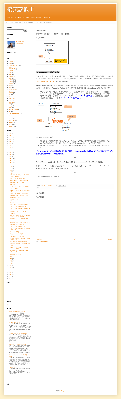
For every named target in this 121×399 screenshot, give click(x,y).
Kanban (10, 115)
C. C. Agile (11, 102)
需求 (10, 91)
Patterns (42, 187)
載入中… (9, 304)
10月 (11, 162)
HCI (9, 111)
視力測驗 (11, 76)
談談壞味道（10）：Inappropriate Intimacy (20, 222)
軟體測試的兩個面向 (15, 198)
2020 (10, 143)
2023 (10, 137)
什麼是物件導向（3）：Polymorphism (18, 333)
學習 (10, 94)
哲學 (10, 72)
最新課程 (11, 83)
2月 (11, 261)
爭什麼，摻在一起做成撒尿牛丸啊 (17, 311)
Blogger (63, 391)
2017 (10, 150)
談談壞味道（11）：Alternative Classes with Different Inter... (19, 219)
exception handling (13, 109)
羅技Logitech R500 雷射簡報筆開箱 (17, 344)
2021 (10, 141)
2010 (10, 272)
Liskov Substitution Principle (45, 81)
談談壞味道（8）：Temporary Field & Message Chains (19, 251)
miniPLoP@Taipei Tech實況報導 (17, 178)
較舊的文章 (110, 239)
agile (10, 100)
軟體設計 (11, 81)
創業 (10, 85)
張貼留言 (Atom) (43, 241)
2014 (10, 156)
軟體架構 (11, 80)
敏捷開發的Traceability (15, 254)
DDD (10, 104)
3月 (11, 259)
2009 (10, 274)
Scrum (10, 124)
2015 (10, 154)
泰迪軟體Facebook (29, 22)
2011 (10, 270)
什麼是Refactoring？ (13, 367)
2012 (10, 268)
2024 (10, 135)
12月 (11, 158)
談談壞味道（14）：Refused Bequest (19, 195)
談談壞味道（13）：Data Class (17, 200)
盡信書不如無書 (12, 89)
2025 (10, 133)
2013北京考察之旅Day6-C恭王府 (18, 206)
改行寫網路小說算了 (13, 65)
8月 (11, 166)
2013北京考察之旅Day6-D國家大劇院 (19, 193)
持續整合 (11, 70)
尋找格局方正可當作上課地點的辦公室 (19, 204)
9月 (11, 164)
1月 (11, 263)
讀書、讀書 (12, 184)
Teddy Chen (21, 41)
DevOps (10, 105)
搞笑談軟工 (20, 9)
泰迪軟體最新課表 (16, 22)
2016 (10, 152)
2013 (10, 265)
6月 (11, 171)
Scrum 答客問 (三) (14, 232)
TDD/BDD (11, 126)
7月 (11, 168)
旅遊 (10, 74)
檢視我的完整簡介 (20, 43)
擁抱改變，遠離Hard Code (15, 322)
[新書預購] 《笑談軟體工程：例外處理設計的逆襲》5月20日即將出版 (20, 216)
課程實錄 (11, 93)
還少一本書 (11, 98)
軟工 (10, 78)
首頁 (7, 22)
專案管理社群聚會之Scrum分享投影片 (19, 180)
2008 (10, 276)
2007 (10, 278)
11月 (11, 160)
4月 (11, 256)
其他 (10, 67)
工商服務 (11, 61)
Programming (12, 120)
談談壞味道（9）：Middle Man (17, 224)
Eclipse (10, 107)
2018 (10, 148)
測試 (10, 87)
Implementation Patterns (14, 113)
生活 (10, 63)
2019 (10, 145)
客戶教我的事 (12, 69)
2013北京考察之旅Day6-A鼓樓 (17, 226)
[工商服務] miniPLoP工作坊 (16, 234)
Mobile (10, 117)
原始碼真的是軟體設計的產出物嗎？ (18, 241)
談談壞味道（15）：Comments (17, 182)
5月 (11, 173)
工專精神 (12, 202)
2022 (10, 139)
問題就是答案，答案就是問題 (17, 236)
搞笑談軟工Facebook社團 (44, 22)
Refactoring (46, 187)
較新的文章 (39, 239)
